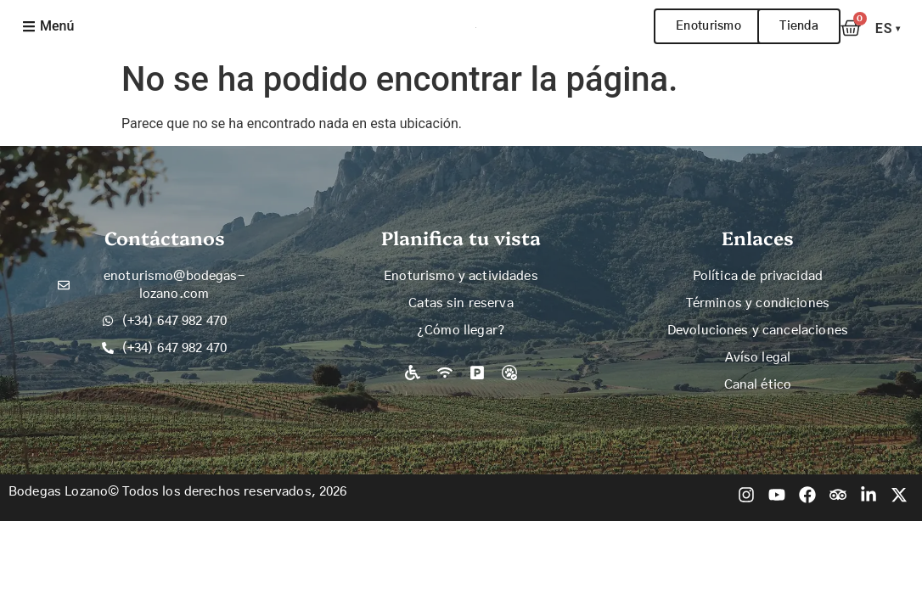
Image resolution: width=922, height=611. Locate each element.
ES (888, 28)
